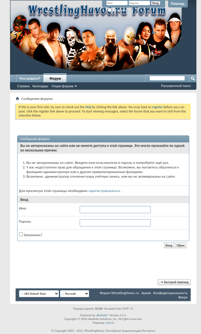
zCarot (110, 323)
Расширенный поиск (176, 86)
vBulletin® (102, 315)
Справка (23, 86)
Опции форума (62, 86)
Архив (146, 293)
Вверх (183, 297)
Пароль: (25, 221)
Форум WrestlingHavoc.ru (119, 293)
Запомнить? (118, 10)
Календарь (40, 86)
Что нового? (29, 79)
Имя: (23, 208)
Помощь (178, 4)
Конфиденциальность (170, 293)
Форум (55, 79)
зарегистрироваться (104, 191)
